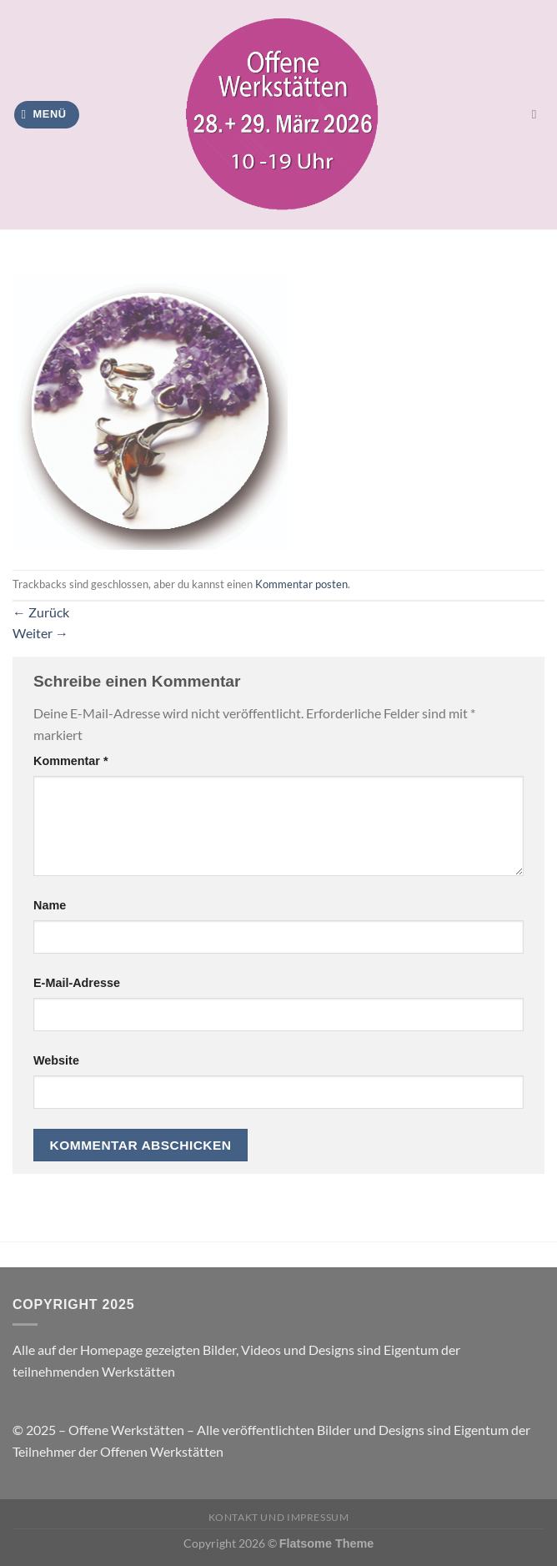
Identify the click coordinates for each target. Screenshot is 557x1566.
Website (56, 1060)
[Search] (538, 114)
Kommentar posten (301, 584)
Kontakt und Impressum (278, 1517)
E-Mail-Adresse (76, 982)
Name (49, 905)
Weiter (40, 633)
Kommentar (70, 761)
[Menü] (47, 114)
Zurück (41, 612)
